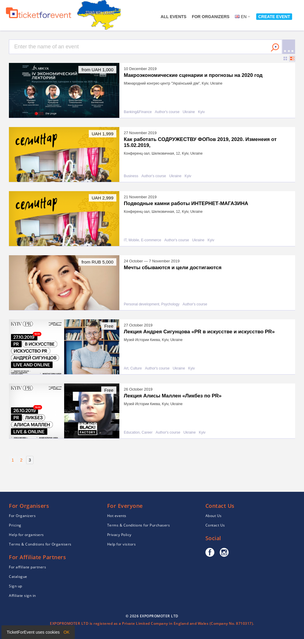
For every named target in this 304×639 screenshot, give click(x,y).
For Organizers (210, 16)
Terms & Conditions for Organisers (40, 544)
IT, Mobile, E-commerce (142, 240)
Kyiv (201, 112)
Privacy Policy (119, 534)
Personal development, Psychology (151, 304)
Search (275, 47)
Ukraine (189, 112)
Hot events (116, 515)
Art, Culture (133, 368)
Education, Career (138, 433)
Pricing (15, 525)
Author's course (167, 112)
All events (173, 16)
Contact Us (215, 525)
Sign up (15, 586)
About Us (213, 515)
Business (131, 176)
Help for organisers (26, 534)
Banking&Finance (138, 112)
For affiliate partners (27, 567)
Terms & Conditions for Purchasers (138, 525)
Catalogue (18, 576)
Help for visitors (121, 544)
